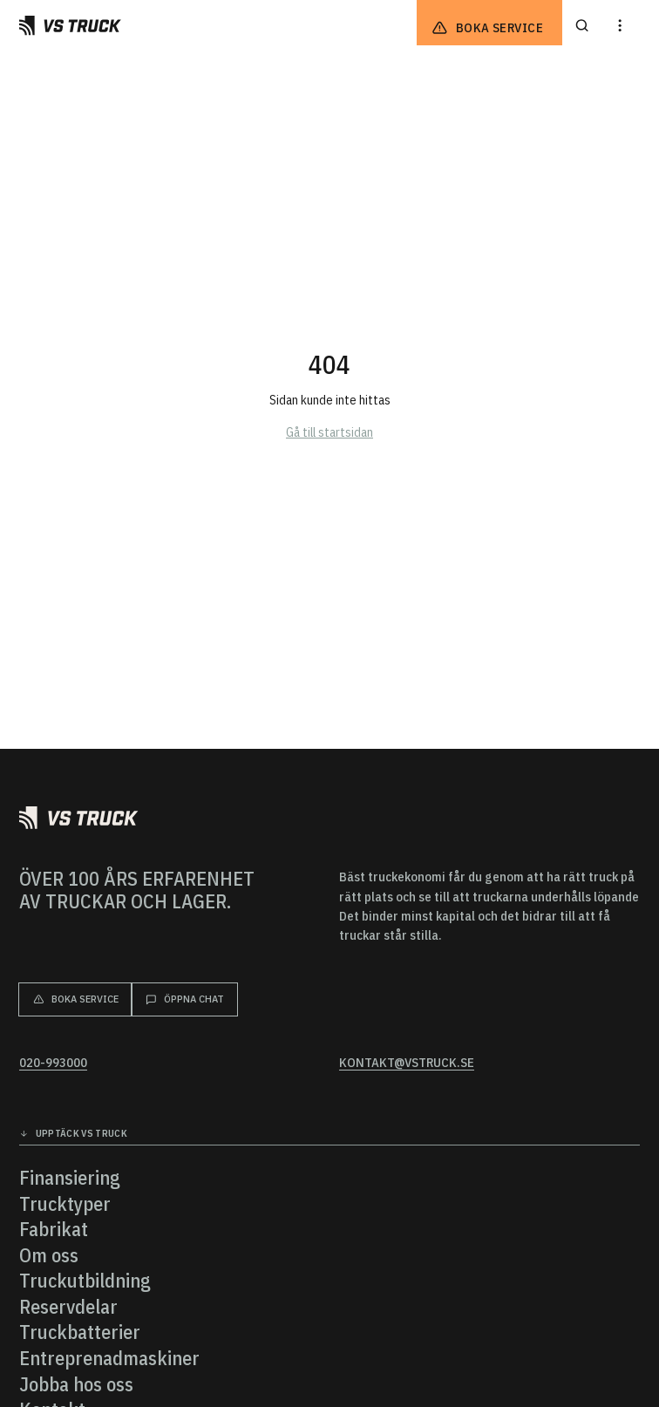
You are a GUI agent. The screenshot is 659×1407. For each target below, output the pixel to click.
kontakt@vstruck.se (406, 1063)
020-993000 (53, 1063)
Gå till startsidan (329, 432)
